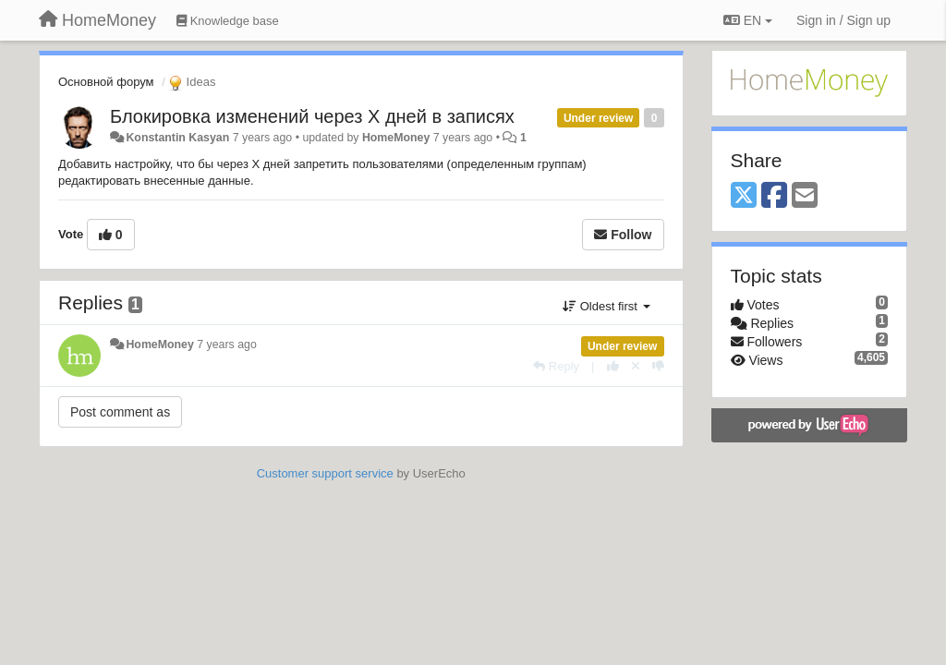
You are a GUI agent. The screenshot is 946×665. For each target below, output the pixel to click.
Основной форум (106, 82)
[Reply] (556, 366)
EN (747, 20)
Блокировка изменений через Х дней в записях (312, 116)
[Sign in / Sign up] (843, 20)
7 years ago (227, 344)
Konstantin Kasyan (177, 137)
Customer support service (325, 473)
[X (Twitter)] (744, 196)
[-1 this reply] (658, 366)
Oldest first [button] (606, 306)
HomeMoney (396, 137)
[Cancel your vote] (635, 366)
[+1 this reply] (613, 366)
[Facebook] (774, 196)
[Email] (805, 196)
